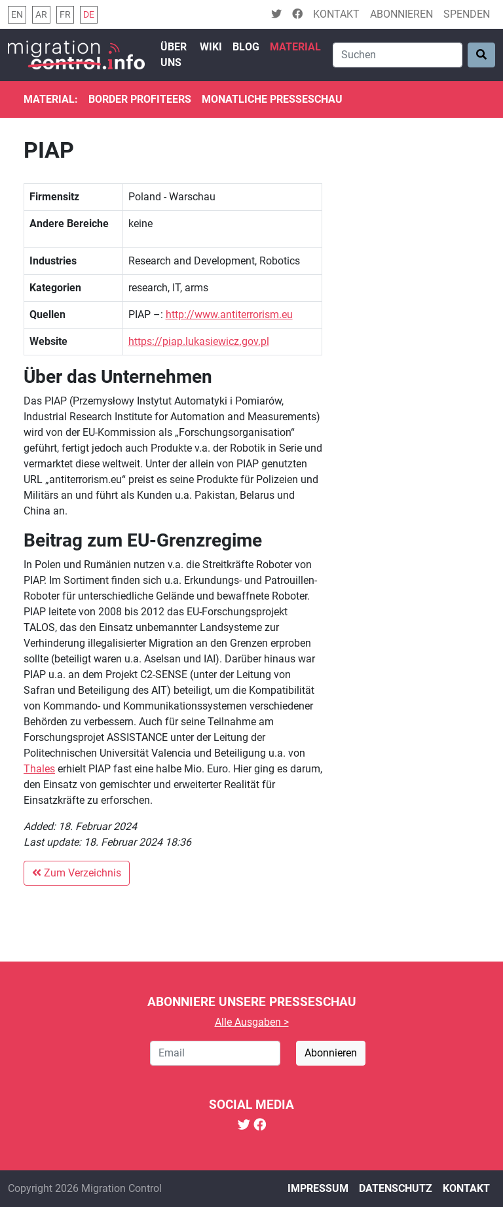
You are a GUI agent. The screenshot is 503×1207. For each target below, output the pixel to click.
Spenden (466, 14)
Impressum (318, 1188)
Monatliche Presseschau (272, 99)
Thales (39, 769)
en (17, 14)
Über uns (173, 55)
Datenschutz (395, 1188)
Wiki (211, 47)
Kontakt (336, 14)
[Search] (397, 55)
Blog (246, 47)
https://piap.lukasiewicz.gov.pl (198, 341)
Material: (51, 99)
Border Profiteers (139, 99)
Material (295, 47)
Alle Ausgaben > (252, 1022)
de (88, 14)
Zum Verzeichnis (76, 873)
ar (41, 14)
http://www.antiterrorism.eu (229, 314)
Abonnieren (401, 14)
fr (65, 14)
